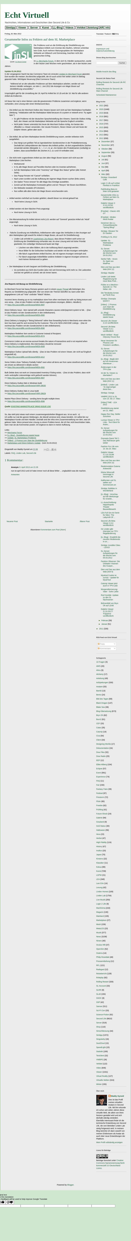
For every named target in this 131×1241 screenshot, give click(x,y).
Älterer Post (85, 521)
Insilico (99, 851)
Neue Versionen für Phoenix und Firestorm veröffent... (110, 343)
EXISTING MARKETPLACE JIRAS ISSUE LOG (31, 406)
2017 (101, 120)
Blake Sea (100, 707)
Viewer (99, 1072)
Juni (103, 163)
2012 (101, 138)
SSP (98, 1002)
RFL (98, 965)
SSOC (99, 998)
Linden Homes (102, 892)
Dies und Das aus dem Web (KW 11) (110, 380)
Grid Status (101, 826)
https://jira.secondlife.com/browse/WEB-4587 (26, 305)
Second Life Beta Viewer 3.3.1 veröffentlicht (108, 329)
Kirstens (99, 859)
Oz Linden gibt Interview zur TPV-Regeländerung (109, 531)
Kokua (99, 867)
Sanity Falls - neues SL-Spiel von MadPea (109, 261)
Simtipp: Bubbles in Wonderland (109, 489)
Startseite (49, 521)
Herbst (99, 838)
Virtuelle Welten (102, 1080)
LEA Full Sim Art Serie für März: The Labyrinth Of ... (110, 515)
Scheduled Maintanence (106, 95)
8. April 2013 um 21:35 (28, 467)
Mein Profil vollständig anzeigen (109, 1142)
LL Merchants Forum (44, 61)
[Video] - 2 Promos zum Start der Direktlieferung (27, 440)
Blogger (70, 1185)
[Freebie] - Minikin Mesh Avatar (108, 218)
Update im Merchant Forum (70, 74)
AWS (98, 666)
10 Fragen (100, 662)
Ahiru (98, 670)
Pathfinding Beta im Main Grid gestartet (110, 190)
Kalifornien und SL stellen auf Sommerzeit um (108, 482)
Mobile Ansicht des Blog (106, 72)
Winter (99, 1084)
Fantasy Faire (102, 789)
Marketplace (101, 920)
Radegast (100, 969)
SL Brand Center (20, 62)
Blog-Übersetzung (103, 711)
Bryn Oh (99, 715)
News (98, 937)
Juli (103, 160)
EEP (98, 760)
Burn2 (98, 719)
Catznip (99, 732)
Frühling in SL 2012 (109, 237)
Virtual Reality (102, 1076)
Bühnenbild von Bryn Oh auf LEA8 (109, 604)
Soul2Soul (100, 1043)
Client (98, 740)
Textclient (100, 1056)
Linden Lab (20, 453)
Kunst (98, 871)
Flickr (98, 801)
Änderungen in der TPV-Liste (108, 368)
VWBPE (99, 1060)
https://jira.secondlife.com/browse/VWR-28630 (26, 386)
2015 (101, 127)
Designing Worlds (103, 744)
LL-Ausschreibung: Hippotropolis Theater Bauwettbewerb (109, 505)
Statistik (99, 1051)
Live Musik (100, 900)
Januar (104, 624)
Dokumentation (102, 748)
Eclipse (99, 769)
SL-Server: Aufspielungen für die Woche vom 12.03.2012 (109, 431)
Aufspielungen (102, 682)
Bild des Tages (102, 699)
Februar (104, 620)
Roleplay (99, 978)
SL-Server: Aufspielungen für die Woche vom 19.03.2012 (109, 352)
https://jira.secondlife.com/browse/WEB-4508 (26, 346)
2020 (101, 109)
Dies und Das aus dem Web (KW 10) (110, 461)
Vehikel (99, 1064)
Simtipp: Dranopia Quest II (108, 300)
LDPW (99, 875)
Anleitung (100, 678)
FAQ (13, 453)
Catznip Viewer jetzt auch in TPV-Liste (109, 584)
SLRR (98, 990)
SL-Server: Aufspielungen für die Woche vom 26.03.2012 (109, 252)
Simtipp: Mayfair (107, 273)
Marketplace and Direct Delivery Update (23, 443)
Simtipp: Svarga (107, 393)
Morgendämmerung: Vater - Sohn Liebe (109, 590)
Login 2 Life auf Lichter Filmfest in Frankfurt (110, 184)
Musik (98, 933)
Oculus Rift (100, 945)
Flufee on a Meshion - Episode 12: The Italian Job (110, 287)
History (99, 846)
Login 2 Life (101, 904)
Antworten (15, 474)
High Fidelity (101, 842)
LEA (98, 879)
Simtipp (99, 1035)
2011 (101, 629)
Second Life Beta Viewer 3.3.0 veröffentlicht (108, 523)
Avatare (99, 687)
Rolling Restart (102, 982)
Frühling (99, 810)
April (103, 170)
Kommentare (104, 648)
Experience (101, 777)
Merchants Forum (14, 433)
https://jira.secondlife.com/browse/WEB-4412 (26, 357)
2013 (101, 135)
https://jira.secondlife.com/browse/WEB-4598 (26, 401)
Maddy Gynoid (117, 1096)
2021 (101, 105)
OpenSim (100, 949)
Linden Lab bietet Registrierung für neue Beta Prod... (109, 279)
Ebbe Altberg (101, 764)
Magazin (99, 912)
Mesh (98, 924)
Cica (98, 736)
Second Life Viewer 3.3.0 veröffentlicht (109, 322)
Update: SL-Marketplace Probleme (21, 438)
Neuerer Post (12, 521)
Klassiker (100, 863)
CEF (98, 723)
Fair (97, 785)
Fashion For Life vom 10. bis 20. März (110, 447)
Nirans (99, 941)
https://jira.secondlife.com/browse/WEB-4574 (26, 336)
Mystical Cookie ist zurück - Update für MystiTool (110, 577)
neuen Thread (62, 289)
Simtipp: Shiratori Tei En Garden (109, 232)
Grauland (100, 822)
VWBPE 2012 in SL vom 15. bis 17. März (110, 397)
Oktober (105, 149)
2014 (101, 131)
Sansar (99, 1006)
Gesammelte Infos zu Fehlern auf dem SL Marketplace (110, 197)
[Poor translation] (9, 1202)
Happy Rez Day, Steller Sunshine (110, 415)
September (106, 152)
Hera (98, 834)
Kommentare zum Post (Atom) (53, 530)
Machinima (100, 908)
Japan (98, 855)
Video (98, 1068)
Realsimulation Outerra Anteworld (110, 467)
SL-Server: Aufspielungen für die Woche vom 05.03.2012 (109, 554)
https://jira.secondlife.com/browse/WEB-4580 (26, 315)
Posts (101, 644)
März (103, 174)
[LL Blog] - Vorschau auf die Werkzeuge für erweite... (109, 496)
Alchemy (99, 674)
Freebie (99, 805)
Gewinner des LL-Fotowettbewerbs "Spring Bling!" (109, 225)
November (105, 145)
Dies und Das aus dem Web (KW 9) (110, 570)
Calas (98, 728)
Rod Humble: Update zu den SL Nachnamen (109, 597)
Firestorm (100, 797)
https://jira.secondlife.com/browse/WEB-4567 (26, 378)
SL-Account (101, 986)
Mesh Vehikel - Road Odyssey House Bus (110, 336)
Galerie (99, 818)
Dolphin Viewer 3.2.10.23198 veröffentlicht (107, 454)
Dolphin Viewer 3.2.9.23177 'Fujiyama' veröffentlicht (107, 612)
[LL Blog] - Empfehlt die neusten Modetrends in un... (110, 539)
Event (98, 773)
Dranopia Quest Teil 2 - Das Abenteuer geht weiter (110, 440)
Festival (99, 793)
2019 (101, 113)
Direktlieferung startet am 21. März (110, 409)
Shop (98, 1027)
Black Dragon (101, 703)
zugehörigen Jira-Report (43, 239)
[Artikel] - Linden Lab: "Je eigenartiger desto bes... (110, 387)
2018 (101, 116)
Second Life (31, 453)
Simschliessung (102, 1031)
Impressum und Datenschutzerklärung (105, 50)
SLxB (98, 994)
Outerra (99, 953)
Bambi (99, 691)
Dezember (105, 141)
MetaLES (100, 928)
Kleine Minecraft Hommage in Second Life (107, 474)
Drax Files (100, 752)
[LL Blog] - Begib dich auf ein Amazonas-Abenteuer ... (110, 361)
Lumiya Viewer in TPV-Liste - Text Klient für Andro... (110, 422)
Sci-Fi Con (100, 1010)
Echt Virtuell (27, 15)
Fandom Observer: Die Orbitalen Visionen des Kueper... (110, 563)
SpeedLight (101, 1047)
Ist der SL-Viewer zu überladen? (109, 374)
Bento (98, 695)
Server (99, 1023)
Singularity (100, 1039)
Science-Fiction (102, 1015)
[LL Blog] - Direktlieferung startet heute (23, 435)
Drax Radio (101, 756)
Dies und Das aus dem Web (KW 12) (110, 268)
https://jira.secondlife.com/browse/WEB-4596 (26, 328)
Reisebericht (101, 974)
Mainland (100, 916)
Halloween (100, 830)
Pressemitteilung (103, 961)
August (104, 156)
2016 (101, 124)
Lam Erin (100, 883)
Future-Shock (101, 814)
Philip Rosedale (102, 957)
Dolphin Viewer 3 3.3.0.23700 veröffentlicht (108, 205)
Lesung (99, 887)
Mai (103, 167)
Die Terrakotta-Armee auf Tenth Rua (110, 294)
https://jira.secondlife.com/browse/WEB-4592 (26, 367)
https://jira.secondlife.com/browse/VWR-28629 (26, 393)
